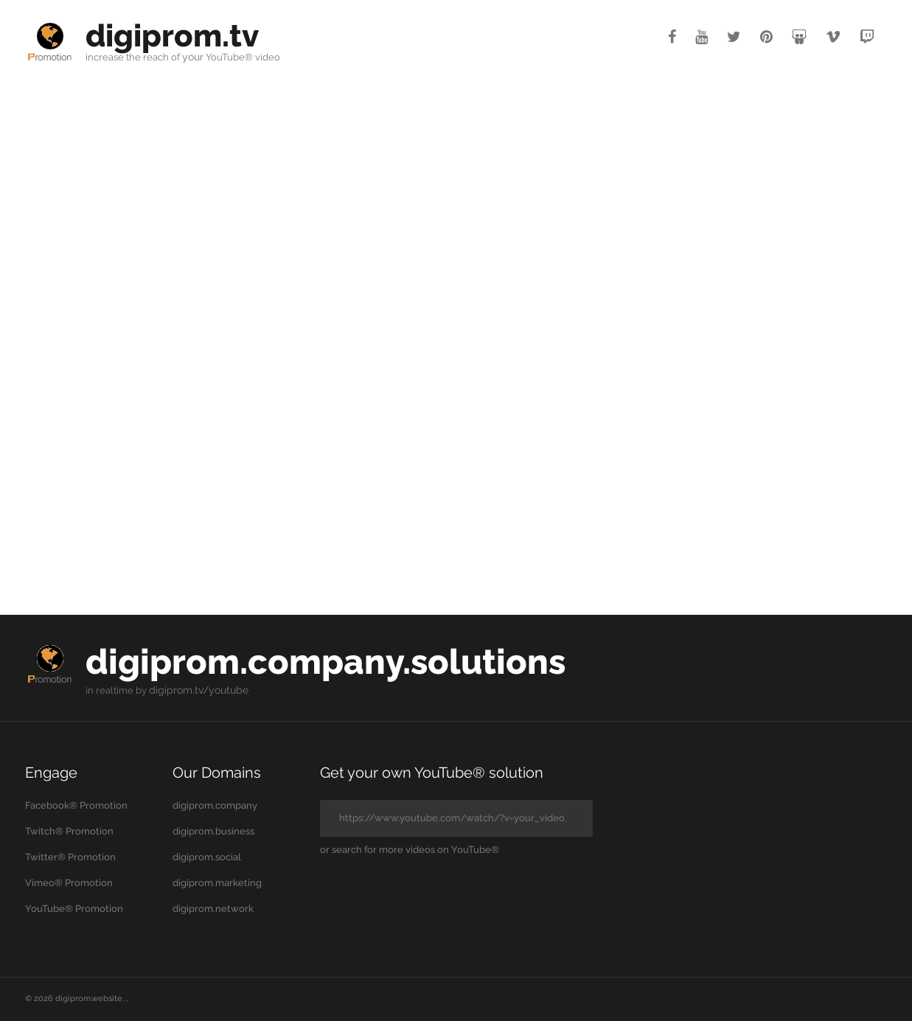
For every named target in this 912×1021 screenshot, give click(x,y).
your (192, 57)
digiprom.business (213, 831)
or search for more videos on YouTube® (409, 849)
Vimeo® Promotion (69, 882)
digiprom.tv (177, 35)
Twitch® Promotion (69, 831)
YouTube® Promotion (74, 908)
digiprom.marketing (217, 882)
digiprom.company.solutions (342, 661)
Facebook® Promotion (76, 805)
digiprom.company (215, 805)
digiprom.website (88, 998)
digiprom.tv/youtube (195, 690)
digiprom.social (207, 857)
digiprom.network (213, 908)
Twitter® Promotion (70, 857)
